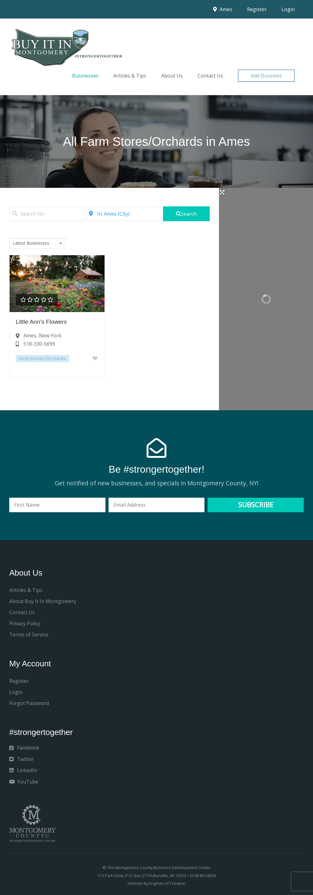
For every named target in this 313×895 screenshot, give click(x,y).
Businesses (85, 75)
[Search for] (46, 213)
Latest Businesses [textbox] (31, 243)
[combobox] (37, 243)
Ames (222, 9)
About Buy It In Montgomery (42, 601)
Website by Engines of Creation (156, 883)
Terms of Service (28, 634)
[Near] (123, 213)
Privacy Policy (24, 623)
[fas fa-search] (186, 213)
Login (288, 9)
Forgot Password (29, 703)
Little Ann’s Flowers (41, 322)
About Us (172, 75)
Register (257, 9)
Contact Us (210, 75)
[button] (266, 76)
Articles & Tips (129, 75)
